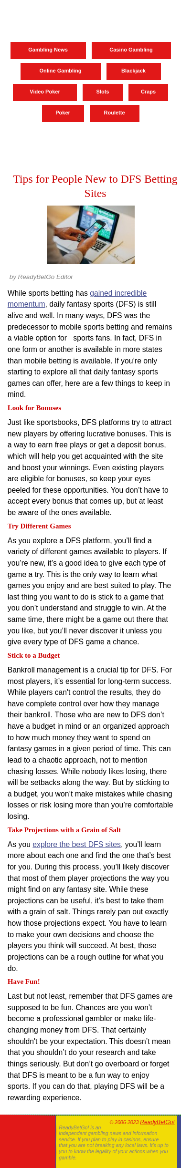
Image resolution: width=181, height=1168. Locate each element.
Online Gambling (60, 70)
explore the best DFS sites (76, 844)
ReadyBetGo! (157, 1122)
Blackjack (133, 70)
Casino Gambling (130, 49)
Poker (62, 112)
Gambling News (48, 49)
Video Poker (45, 91)
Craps (148, 91)
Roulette (114, 112)
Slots (102, 91)
